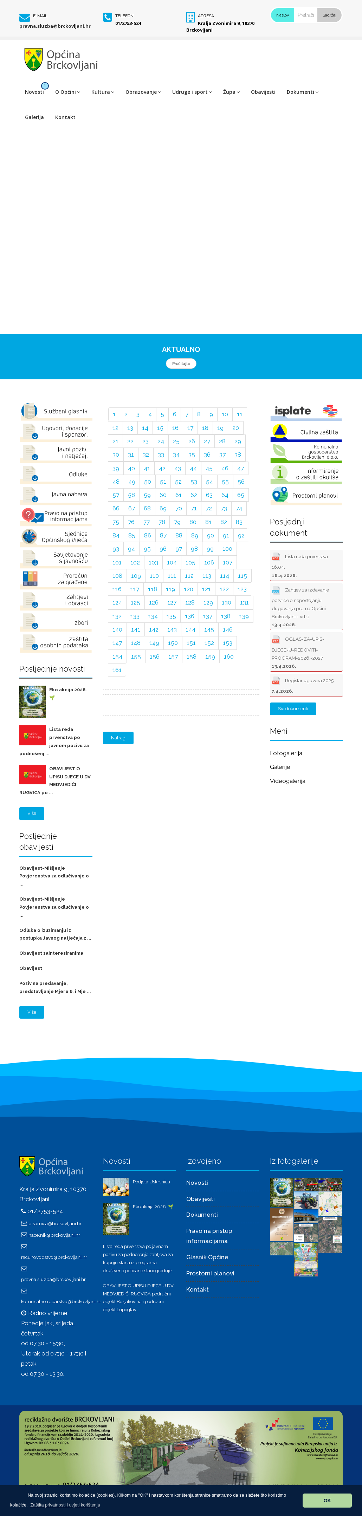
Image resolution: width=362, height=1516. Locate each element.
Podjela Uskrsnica (151, 1181)
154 (117, 656)
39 (115, 468)
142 (154, 629)
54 (209, 481)
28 (222, 441)
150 (173, 642)
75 (115, 521)
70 (178, 508)
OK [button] (327, 1500)
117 (134, 589)
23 (145, 441)
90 (210, 535)
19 (220, 427)
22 (130, 441)
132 (117, 616)
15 (160, 427)
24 (160, 441)
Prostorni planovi (210, 1273)
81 (208, 521)
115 (242, 575)
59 (147, 494)
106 (209, 562)
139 (244, 616)
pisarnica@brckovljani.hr (55, 1223)
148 (136, 642)
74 (239, 508)
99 (210, 548)
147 (117, 642)
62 (193, 494)
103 (153, 562)
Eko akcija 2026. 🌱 (153, 1206)
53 (193, 481)
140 (117, 629)
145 (209, 629)
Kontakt (65, 117)
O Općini (67, 92)
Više (31, 813)
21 (115, 441)
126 (154, 602)
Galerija (34, 117)
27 (207, 441)
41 (147, 468)
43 (177, 468)
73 (224, 508)
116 (117, 589)
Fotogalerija (286, 753)
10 (225, 414)
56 (241, 481)
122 (224, 589)
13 (130, 427)
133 (135, 616)
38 (237, 454)
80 (192, 521)
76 (131, 521)
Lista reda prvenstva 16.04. (300, 564)
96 (163, 548)
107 (227, 562)
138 (226, 616)
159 (210, 656)
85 (131, 535)
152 (209, 642)
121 (206, 589)
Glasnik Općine (207, 1257)
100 (227, 548)
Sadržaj (329, 15)
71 (194, 508)
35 (191, 454)
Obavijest (30, 968)
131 (244, 602)
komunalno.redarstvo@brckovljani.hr (61, 1301)
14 (145, 427)
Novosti (34, 92)
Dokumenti (302, 92)
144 (190, 629)
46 (224, 468)
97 (178, 548)
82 (223, 521)
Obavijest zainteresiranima (51, 953)
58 (131, 494)
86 (147, 535)
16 (175, 427)
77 (146, 521)
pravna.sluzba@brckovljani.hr (55, 26)
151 (191, 642)
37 (222, 454)
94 (131, 548)
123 (242, 589)
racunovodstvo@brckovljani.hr (54, 1257)
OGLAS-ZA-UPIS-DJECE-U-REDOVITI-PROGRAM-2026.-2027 (298, 651)
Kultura (102, 92)
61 (178, 494)
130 (226, 602)
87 (163, 535)
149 (154, 642)
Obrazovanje (143, 92)
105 (190, 562)
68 (147, 508)
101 (117, 562)
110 (154, 575)
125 (135, 602)
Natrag (118, 737)
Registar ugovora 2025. (303, 684)
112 (189, 575)
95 (147, 548)
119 (170, 589)
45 (209, 468)
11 (240, 414)
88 (178, 535)
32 (146, 454)
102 (135, 562)
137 (207, 616)
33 (161, 454)
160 (229, 656)
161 (117, 669)
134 (153, 616)
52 (178, 481)
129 (208, 602)
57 (115, 494)
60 (163, 494)
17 (190, 427)
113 (206, 575)
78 (162, 521)
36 (207, 454)
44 (193, 468)
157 (173, 656)
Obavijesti (263, 92)
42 (162, 468)
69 (163, 508)
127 (171, 602)
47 (240, 468)
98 (194, 548)
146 (228, 629)
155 (136, 656)
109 (136, 575)
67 (131, 508)
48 (115, 481)
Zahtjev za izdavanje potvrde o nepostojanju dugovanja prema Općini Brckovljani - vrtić (300, 606)
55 (225, 481)
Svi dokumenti (293, 708)
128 (190, 602)
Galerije (280, 766)
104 (172, 562)
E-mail (40, 15)
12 (115, 427)
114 (224, 575)
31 (131, 454)
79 (177, 521)
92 (241, 535)
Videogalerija (287, 780)
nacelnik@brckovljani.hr (54, 1235)
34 (176, 454)
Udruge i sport (192, 92)
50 (147, 481)
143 (172, 629)
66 (115, 508)
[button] (65, 1504)
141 (135, 629)
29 (237, 441)
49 (131, 481)
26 (191, 441)
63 (209, 494)
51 (163, 481)
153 (227, 642)
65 (240, 494)
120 (188, 589)
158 (191, 656)
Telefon (124, 15)
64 (224, 494)
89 (194, 535)
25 (176, 441)
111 (172, 575)
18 (205, 427)
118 (152, 589)
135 (171, 616)
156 (155, 656)
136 (189, 616)
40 (131, 468)
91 (226, 535)
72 (209, 508)
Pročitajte (181, 363)
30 (115, 454)
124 (117, 602)
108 (117, 575)
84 (115, 535)
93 (115, 548)
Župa (231, 92)
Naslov (282, 15)
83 (239, 521)
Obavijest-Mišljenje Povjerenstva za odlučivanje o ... (54, 876)
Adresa (206, 15)
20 (235, 427)
